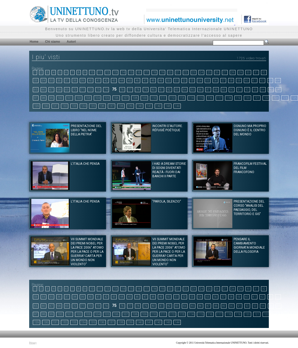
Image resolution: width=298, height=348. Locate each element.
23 (193, 72)
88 (216, 89)
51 (176, 80)
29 (240, 72)
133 (74, 106)
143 (167, 106)
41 (98, 80)
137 (111, 106)
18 (154, 72)
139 (130, 106)
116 (210, 98)
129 (36, 106)
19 (162, 72)
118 (228, 98)
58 (231, 80)
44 (121, 80)
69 (67, 89)
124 (285, 98)
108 (135, 98)
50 (168, 80)
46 (137, 80)
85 (192, 89)
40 (90, 80)
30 (248, 72)
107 (125, 98)
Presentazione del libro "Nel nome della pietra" (86, 130)
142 (158, 106)
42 (106, 80)
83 (176, 89)
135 (92, 106)
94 (262, 89)
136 (102, 106)
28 (232, 72)
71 (82, 89)
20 (170, 72)
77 (130, 89)
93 (255, 89)
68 (59, 89)
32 (263, 72)
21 (177, 72)
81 (161, 89)
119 (238, 98)
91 (239, 89)
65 (35, 89)
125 (294, 98)
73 (98, 89)
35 (51, 80)
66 (43, 89)
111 (163, 98)
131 (55, 106)
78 (137, 89)
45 (129, 80)
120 (247, 98)
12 (107, 72)
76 (122, 89)
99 (51, 98)
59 (238, 80)
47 (145, 80)
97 (35, 98)
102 (78, 98)
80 (153, 89)
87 (208, 89)
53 (192, 80)
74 (106, 89)
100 (60, 98)
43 (113, 80)
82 (169, 89)
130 (46, 106)
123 (275, 98)
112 (172, 98)
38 (74, 80)
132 (64, 106)
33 (35, 80)
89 (223, 89)
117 (219, 98)
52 (184, 80)
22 (185, 72)
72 (90, 89)
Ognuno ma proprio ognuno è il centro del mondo (250, 130)
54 (199, 80)
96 (278, 89)
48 (152, 80)
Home (34, 41)
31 (256, 72)
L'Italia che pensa (85, 201)
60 (246, 80)
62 (262, 80)
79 (145, 89)
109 (144, 98)
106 (116, 98)
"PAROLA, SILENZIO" (166, 201)
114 (191, 98)
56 (215, 80)
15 (131, 72)
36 (59, 80)
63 (270, 80)
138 (121, 106)
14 (123, 72)
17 (146, 72)
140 (139, 106)
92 (247, 89)
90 (231, 89)
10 (92, 72)
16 (138, 72)
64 (278, 80)
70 (74, 89)
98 (43, 98)
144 (177, 106)
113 (181, 98)
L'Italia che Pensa (85, 164)
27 (224, 72)
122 (266, 98)
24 (201, 72)
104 (97, 98)
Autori (71, 41)
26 (217, 72)
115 (200, 98)
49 (160, 80)
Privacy (33, 342)
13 (115, 72)
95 (270, 89)
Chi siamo (52, 41)
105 (106, 98)
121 (256, 98)
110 (153, 98)
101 (69, 98)
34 (43, 80)
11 (99, 72)
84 (184, 89)
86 (200, 89)
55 (207, 80)
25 (209, 72)
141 (149, 106)
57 (223, 80)
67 (51, 89)
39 (82, 80)
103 (88, 98)
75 (114, 89)
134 (83, 106)
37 (67, 80)
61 (254, 80)
